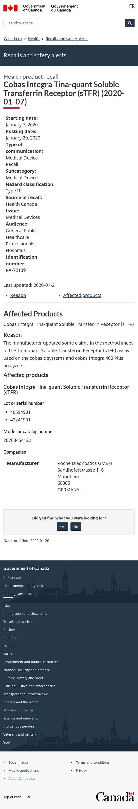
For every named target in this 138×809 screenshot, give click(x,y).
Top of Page (17, 797)
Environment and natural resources (30, 662)
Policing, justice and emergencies (29, 686)
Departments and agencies (24, 585)
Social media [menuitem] (18, 762)
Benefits (9, 637)
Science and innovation (21, 718)
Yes (62, 526)
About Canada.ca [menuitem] (22, 778)
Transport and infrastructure (25, 694)
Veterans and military (20, 734)
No (75, 526)
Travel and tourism (18, 621)
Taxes (7, 654)
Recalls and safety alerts (67, 38)
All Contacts (12, 577)
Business (10, 629)
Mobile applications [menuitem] (24, 770)
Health (34, 38)
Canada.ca (13, 38)
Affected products (82, 295)
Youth (7, 742)
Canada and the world (20, 702)
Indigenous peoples (18, 726)
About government (17, 594)
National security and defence (26, 670)
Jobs (6, 605)
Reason (18, 295)
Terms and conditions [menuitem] (92, 762)
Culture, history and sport (23, 678)
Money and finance (18, 710)
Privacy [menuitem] (81, 770)
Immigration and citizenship (25, 613)
